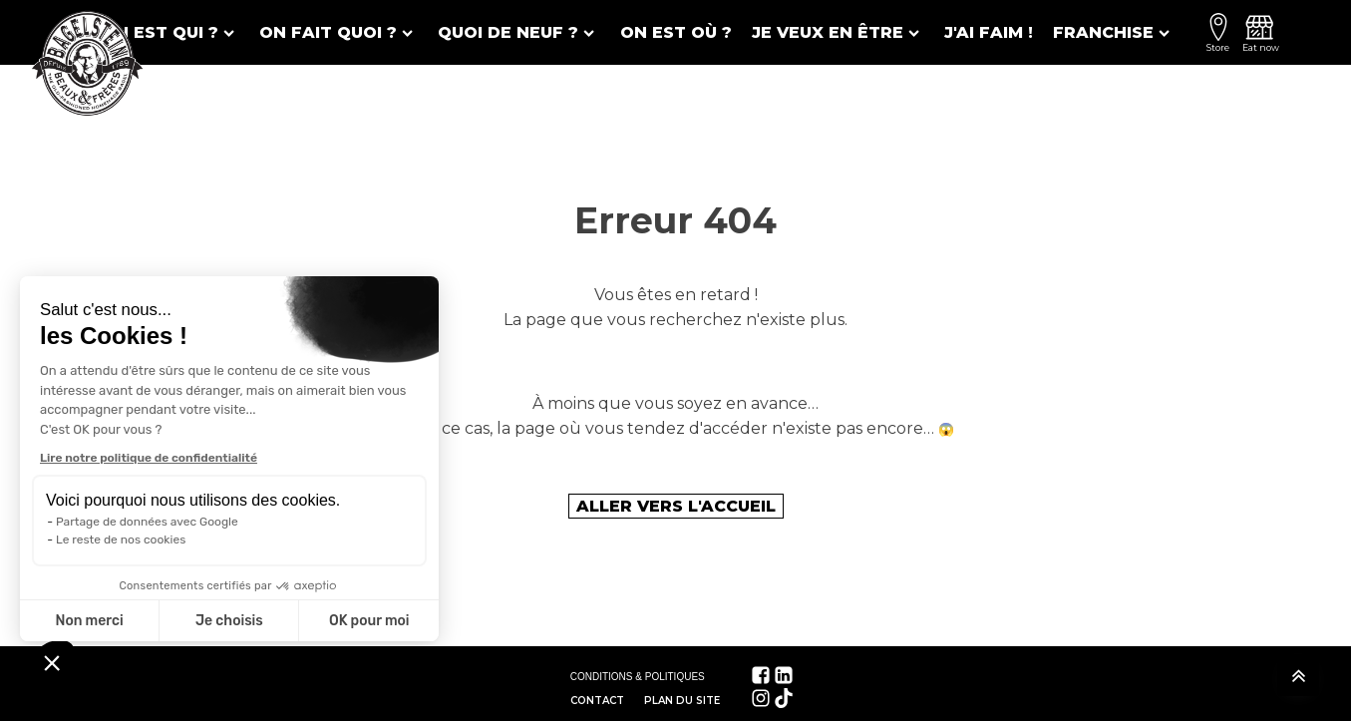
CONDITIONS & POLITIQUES (637, 676)
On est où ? (676, 32)
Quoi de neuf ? (518, 32)
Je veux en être (838, 32)
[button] (52, 662)
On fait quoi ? (338, 32)
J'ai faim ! (988, 32)
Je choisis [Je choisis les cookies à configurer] (229, 620)
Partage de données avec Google (147, 522)
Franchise (1114, 32)
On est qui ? (170, 32)
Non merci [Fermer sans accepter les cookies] (89, 620)
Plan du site (682, 700)
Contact (597, 700)
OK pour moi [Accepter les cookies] (369, 620)
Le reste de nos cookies (120, 539)
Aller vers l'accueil (676, 506)
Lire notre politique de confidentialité (148, 458)
